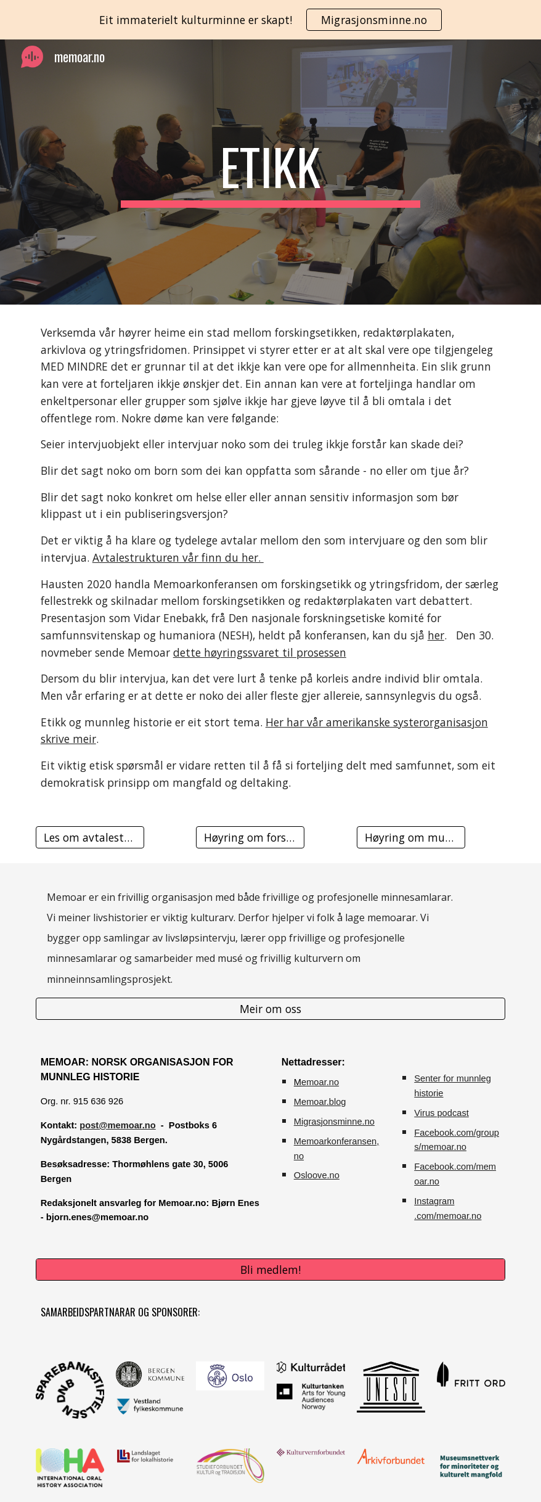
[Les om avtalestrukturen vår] (90, 837)
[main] (270, 172)
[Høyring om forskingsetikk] (250, 837)
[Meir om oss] (270, 1009)
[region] (270, 19)
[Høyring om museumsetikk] (411, 837)
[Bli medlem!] (270, 1269)
